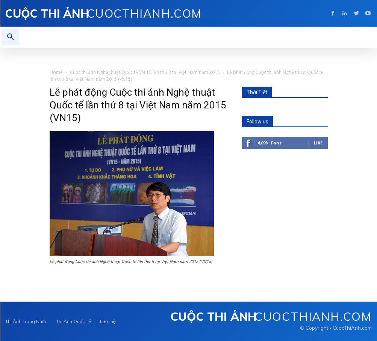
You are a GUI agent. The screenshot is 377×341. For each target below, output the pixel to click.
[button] (10, 37)
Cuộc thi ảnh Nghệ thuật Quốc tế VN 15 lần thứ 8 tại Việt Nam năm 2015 (145, 72)
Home (56, 72)
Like (318, 143)
